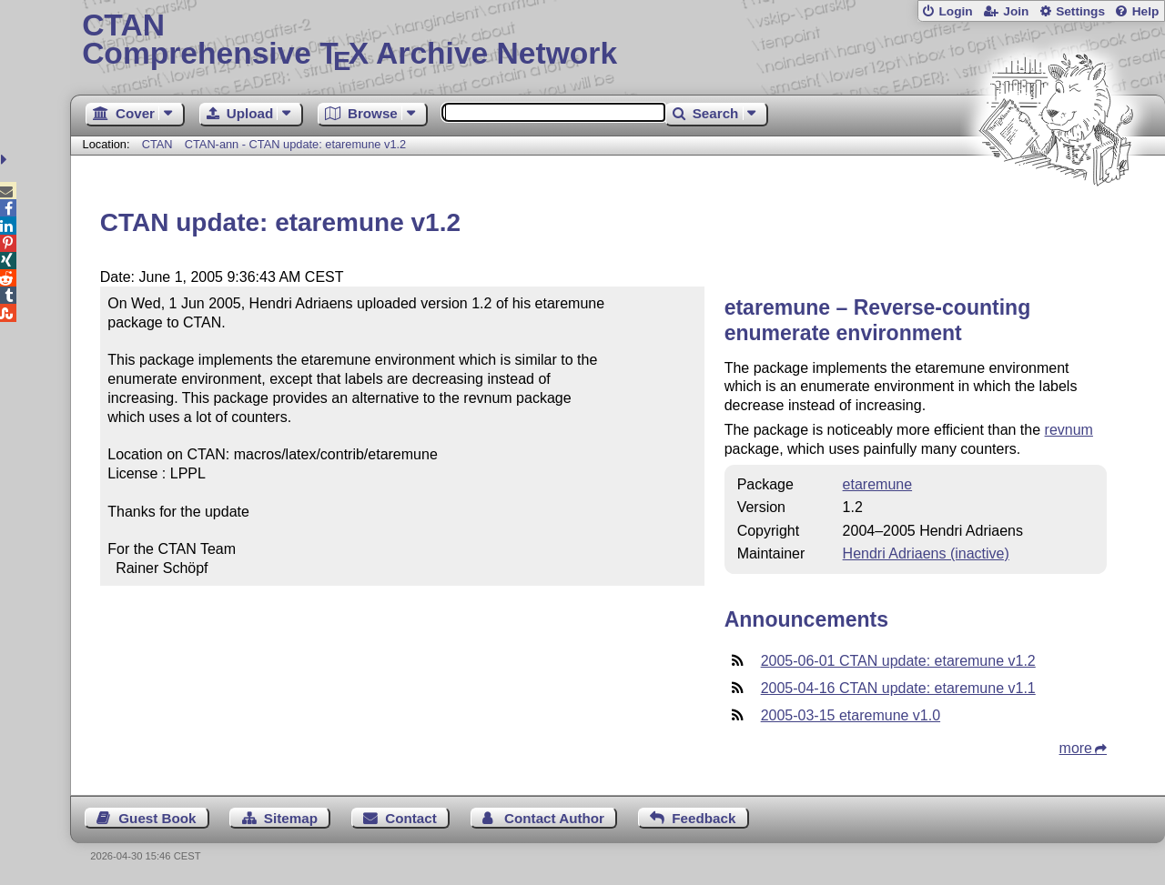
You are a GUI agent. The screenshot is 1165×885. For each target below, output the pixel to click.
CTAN (157, 144)
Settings (1080, 11)
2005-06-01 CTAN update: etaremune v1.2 (898, 661)
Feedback (703, 818)
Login (955, 11)
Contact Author (554, 818)
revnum (1069, 429)
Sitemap (291, 818)
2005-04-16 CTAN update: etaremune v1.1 (898, 688)
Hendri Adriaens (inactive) (926, 553)
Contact (411, 818)
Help (1146, 11)
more (1075, 748)
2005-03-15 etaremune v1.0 (850, 715)
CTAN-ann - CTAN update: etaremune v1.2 (295, 144)
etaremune (878, 484)
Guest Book (157, 818)
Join (1015, 11)
